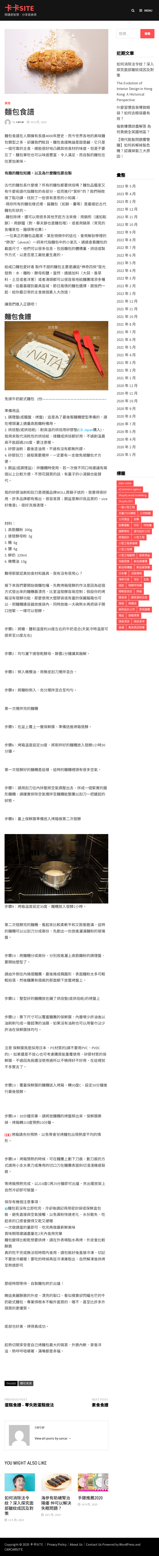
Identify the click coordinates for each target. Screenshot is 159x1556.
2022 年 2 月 (126, 286)
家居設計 (124, 537)
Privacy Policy (56, 1544)
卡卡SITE (19, 8)
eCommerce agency (130, 489)
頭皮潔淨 (139, 621)
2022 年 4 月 (126, 270)
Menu (145, 10)
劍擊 (136, 519)
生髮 (146, 579)
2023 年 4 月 (126, 194)
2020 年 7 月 (126, 424)
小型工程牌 (125, 549)
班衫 (136, 579)
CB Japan (85, 429)
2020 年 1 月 (126, 454)
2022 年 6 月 (126, 255)
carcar (20, 122)
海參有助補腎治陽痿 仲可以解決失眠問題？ (56, 1503)
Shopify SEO (126, 501)
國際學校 (124, 531)
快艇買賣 (124, 561)
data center (125, 483)
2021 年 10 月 (127, 316)
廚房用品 (144, 555)
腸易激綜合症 (139, 597)
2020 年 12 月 (127, 385)
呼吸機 (147, 525)
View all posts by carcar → (53, 1438)
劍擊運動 (124, 525)
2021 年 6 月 (126, 339)
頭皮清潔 (124, 621)
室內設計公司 (142, 531)
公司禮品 (124, 519)
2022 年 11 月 (127, 217)
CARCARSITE (14, 1549)
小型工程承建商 (128, 543)
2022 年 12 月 (127, 209)
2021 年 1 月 (126, 378)
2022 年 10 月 (127, 224)
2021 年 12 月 (127, 301)
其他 (7, 103)
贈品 (121, 615)
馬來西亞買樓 (136, 627)
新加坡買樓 (143, 567)
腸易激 (123, 597)
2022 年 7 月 (126, 247)
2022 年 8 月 (126, 240)
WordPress (127, 1544)
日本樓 (123, 573)
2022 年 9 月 (126, 232)
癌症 (121, 585)
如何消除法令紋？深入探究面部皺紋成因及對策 (19, 1505)
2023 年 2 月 (126, 201)
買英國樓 (144, 609)
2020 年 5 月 (126, 431)
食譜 (121, 627)
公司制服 (145, 513)
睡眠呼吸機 (135, 585)
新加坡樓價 (140, 561)
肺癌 (139, 591)
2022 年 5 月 (126, 263)
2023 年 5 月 (126, 186)
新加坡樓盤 (125, 567)
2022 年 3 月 (126, 278)
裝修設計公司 (127, 609)
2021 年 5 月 (126, 347)
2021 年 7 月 (126, 332)
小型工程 (139, 537)
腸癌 (121, 603)
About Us (76, 1544)
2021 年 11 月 (127, 309)
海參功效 (124, 579)
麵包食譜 (26, 1383)
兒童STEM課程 (127, 513)
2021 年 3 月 (126, 362)
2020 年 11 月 (127, 393)
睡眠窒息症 (125, 591)
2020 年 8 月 (126, 416)
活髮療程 (136, 573)
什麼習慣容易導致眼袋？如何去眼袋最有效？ (133, 113)
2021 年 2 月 (126, 370)
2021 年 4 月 (126, 355)
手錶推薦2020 (90, 1497)
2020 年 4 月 (126, 439)
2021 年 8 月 (126, 324)
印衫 (136, 525)
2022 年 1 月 (126, 293)
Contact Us (94, 1544)
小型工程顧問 (127, 555)
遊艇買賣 (133, 615)
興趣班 (132, 603)
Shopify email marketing (132, 495)
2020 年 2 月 (126, 447)
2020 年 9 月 (126, 408)
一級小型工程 (127, 507)
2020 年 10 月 (127, 401)
